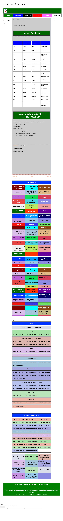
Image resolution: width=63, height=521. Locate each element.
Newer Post (14, 176)
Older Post (49, 176)
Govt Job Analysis (14, 4)
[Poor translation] (3, 507)
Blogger (33, 500)
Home (32, 176)
